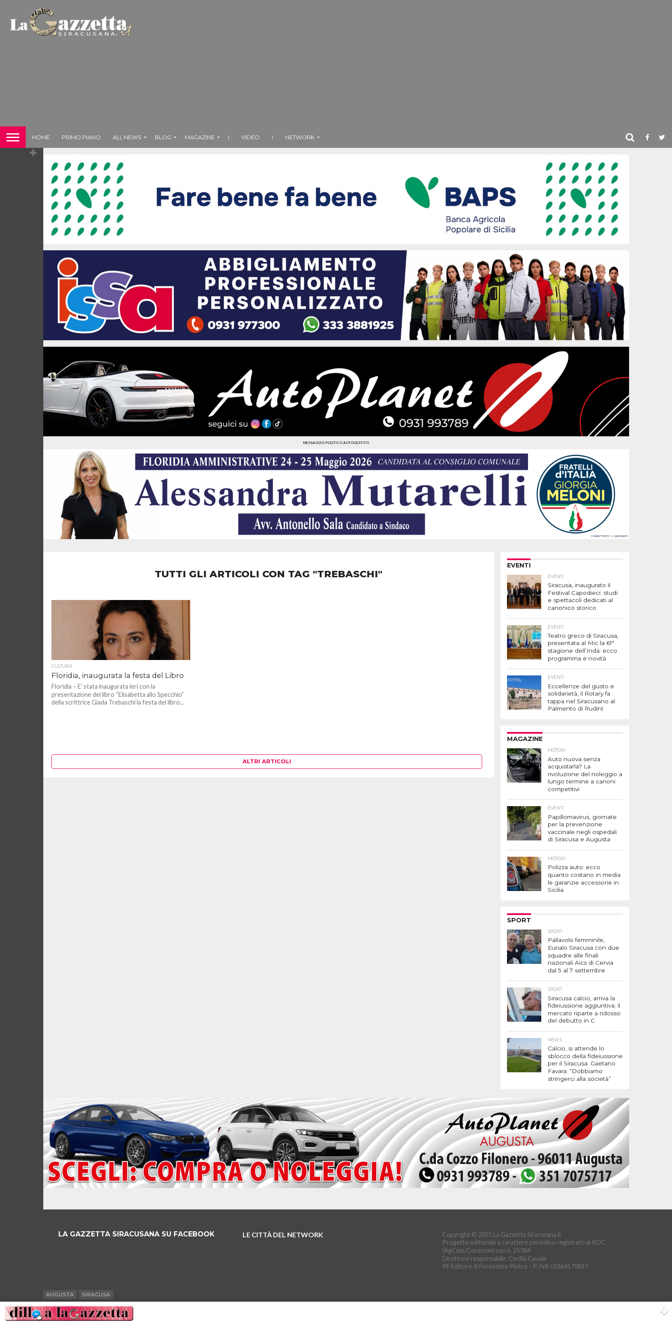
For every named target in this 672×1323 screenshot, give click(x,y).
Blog (163, 137)
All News (127, 137)
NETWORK (300, 137)
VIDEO (250, 137)
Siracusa (96, 1279)
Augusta (60, 1279)
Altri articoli (267, 761)
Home (41, 137)
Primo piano (81, 137)
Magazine (200, 137)
